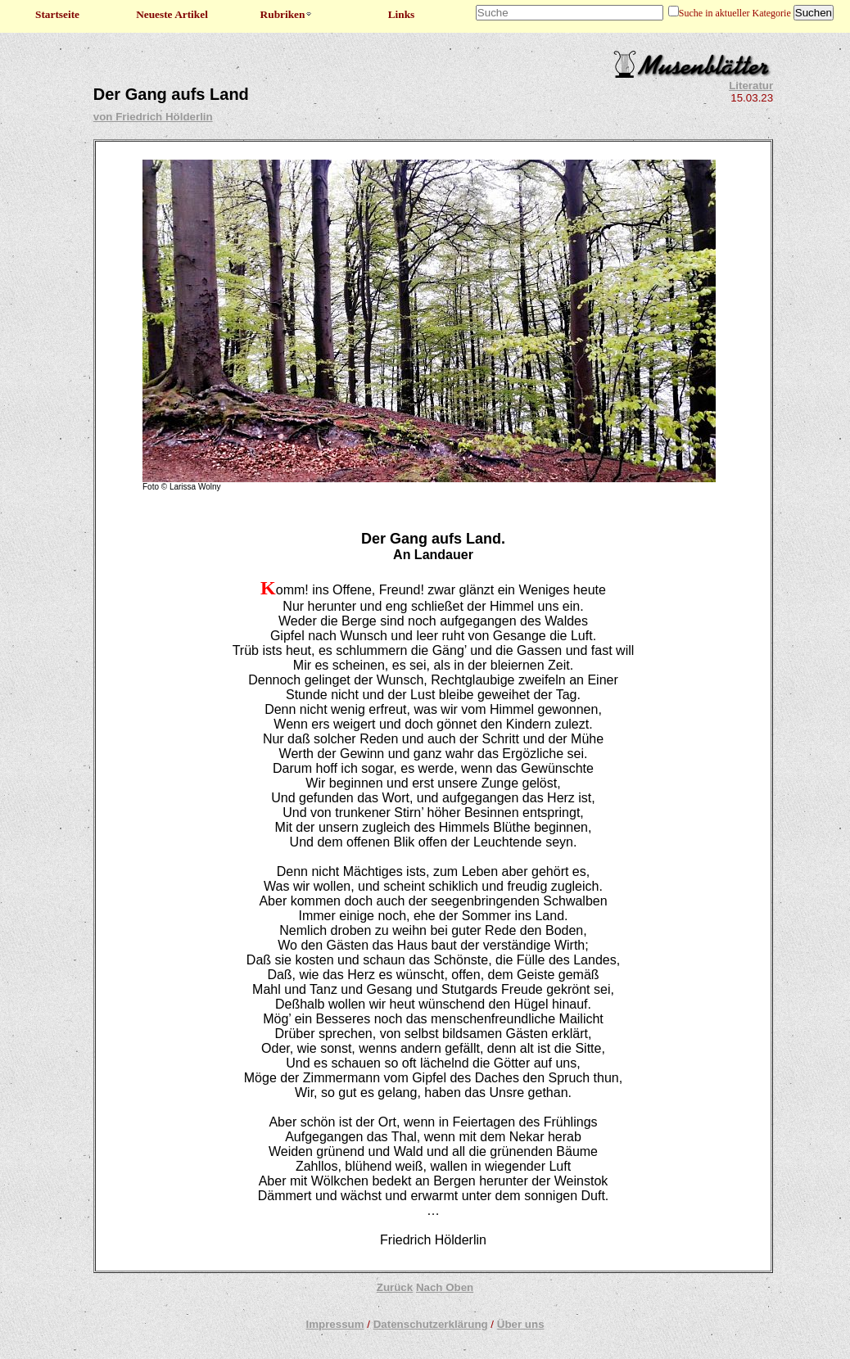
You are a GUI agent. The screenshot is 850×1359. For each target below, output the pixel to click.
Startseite (57, 14)
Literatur (751, 85)
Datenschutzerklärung (430, 1324)
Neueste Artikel (172, 14)
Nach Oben (444, 1287)
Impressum (334, 1324)
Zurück (395, 1287)
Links (401, 14)
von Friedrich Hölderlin (153, 117)
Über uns (521, 1324)
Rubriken (287, 14)
